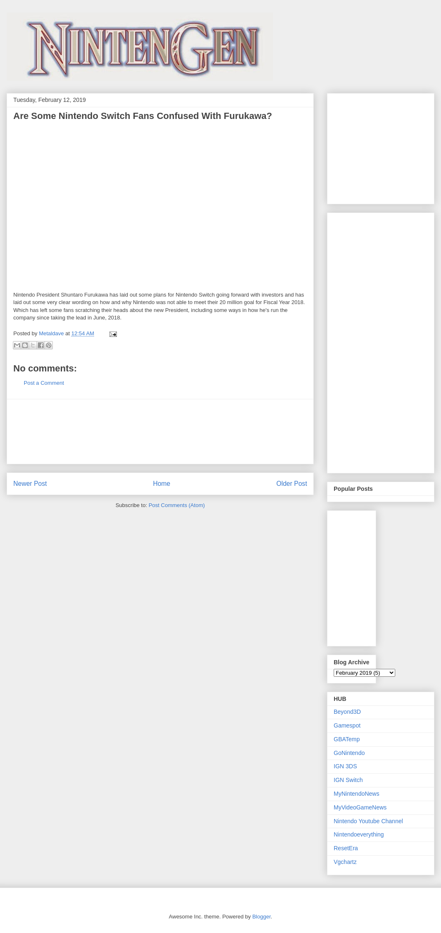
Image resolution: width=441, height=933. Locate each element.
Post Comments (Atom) (177, 505)
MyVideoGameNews (360, 807)
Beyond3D (347, 711)
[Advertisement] (160, 432)
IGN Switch (348, 780)
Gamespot (347, 725)
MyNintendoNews (356, 793)
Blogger (261, 916)
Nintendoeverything (359, 834)
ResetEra (346, 848)
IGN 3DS (345, 766)
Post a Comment (44, 383)
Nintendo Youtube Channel (368, 821)
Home (162, 483)
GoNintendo (349, 753)
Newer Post (30, 483)
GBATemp (347, 739)
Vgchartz (345, 862)
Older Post (291, 483)
